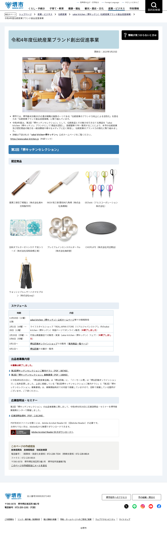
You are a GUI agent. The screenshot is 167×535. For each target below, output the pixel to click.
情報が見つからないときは (142, 35)
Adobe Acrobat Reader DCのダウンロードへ (42, 432)
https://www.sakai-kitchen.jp (24, 138)
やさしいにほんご (132, 2)
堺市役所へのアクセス (116, 497)
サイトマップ (124, 519)
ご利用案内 (9, 519)
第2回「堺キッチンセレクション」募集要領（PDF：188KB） (40, 374)
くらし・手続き (36, 8)
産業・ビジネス (116, 8)
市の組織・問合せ (146, 497)
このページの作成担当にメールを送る (29, 465)
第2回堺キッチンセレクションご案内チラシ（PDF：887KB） (40, 370)
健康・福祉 (74, 8)
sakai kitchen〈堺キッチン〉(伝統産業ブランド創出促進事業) (102, 14)
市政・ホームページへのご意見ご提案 (76, 519)
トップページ (25, 14)
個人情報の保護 (50, 519)
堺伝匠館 (34, 348)
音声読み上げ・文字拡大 (89, 2)
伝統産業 (62, 14)
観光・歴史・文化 (94, 8)
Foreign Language (112, 2)
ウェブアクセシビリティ (105, 519)
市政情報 (134, 8)
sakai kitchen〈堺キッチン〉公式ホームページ (52, 319)
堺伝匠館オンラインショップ (43, 343)
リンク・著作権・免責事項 (29, 519)
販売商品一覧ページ (78, 343)
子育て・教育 (56, 8)
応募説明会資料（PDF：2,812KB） (27, 415)
